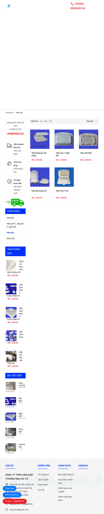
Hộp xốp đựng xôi (39, 191)
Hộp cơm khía (86, 153)
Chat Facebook (12, 495)
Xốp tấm (10, 218)
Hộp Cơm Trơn (62, 191)
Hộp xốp (10, 232)
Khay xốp (11, 238)
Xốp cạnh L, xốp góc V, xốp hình (15, 225)
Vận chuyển (43, 479)
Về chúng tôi (43, 474)
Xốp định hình (21, 334)
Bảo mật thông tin (66, 474)
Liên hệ (41, 490)
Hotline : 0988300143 (14, 501)
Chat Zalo (9, 488)
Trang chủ (9, 113)
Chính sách (43, 484)
